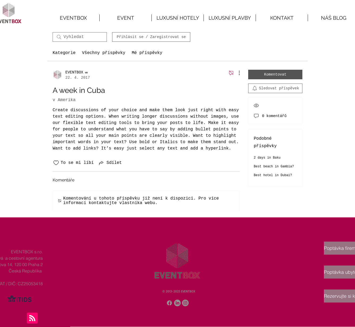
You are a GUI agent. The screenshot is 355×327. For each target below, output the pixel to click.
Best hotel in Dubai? (273, 175)
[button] (125, 17)
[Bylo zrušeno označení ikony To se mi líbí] (56, 163)
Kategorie (64, 53)
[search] (80, 37)
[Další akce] (236, 73)
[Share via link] (110, 163)
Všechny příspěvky (103, 53)
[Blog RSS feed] (32, 318)
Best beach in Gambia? (274, 166)
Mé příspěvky (147, 53)
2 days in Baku (267, 158)
